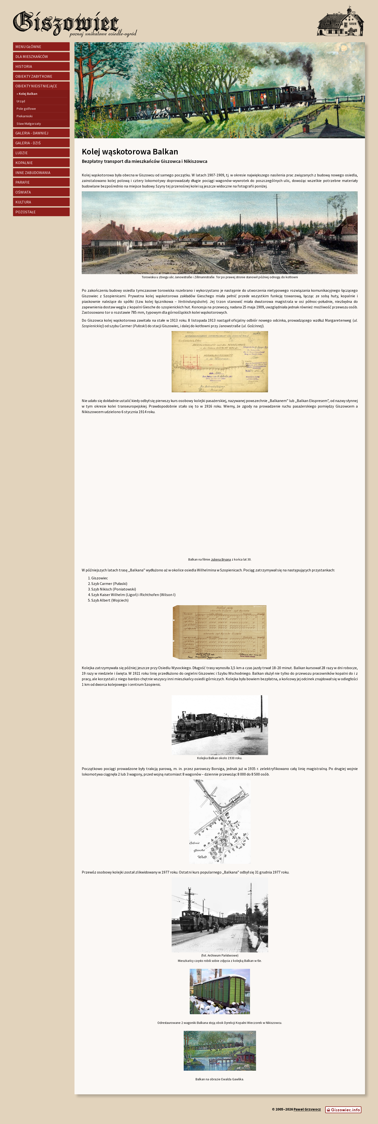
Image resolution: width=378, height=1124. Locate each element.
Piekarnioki (25, 116)
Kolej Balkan (28, 93)
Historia (23, 66)
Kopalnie (24, 162)
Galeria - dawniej (31, 133)
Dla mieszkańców (31, 56)
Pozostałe (25, 211)
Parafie (22, 182)
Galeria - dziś (28, 142)
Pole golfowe (26, 108)
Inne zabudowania (32, 172)
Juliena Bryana (221, 559)
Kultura (23, 202)
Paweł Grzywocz (307, 1109)
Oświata (23, 192)
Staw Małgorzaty (29, 123)
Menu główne (28, 46)
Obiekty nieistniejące (36, 85)
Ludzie (21, 152)
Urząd (21, 101)
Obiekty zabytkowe (33, 76)
